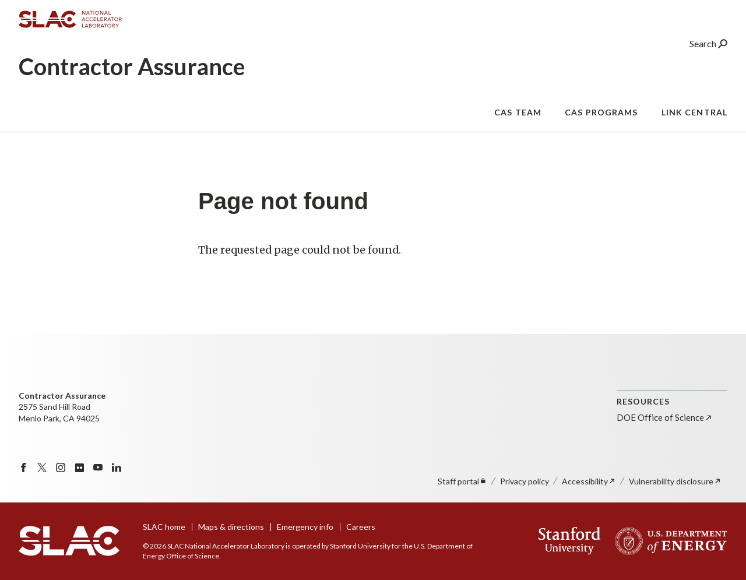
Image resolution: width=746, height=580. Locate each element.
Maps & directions (231, 527)
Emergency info (305, 527)
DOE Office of (665, 417)
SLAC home (164, 527)
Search (708, 55)
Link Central (694, 123)
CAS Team (517, 123)
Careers (360, 527)
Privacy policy (524, 481)
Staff (462, 481)
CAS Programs (601, 123)
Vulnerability (675, 481)
